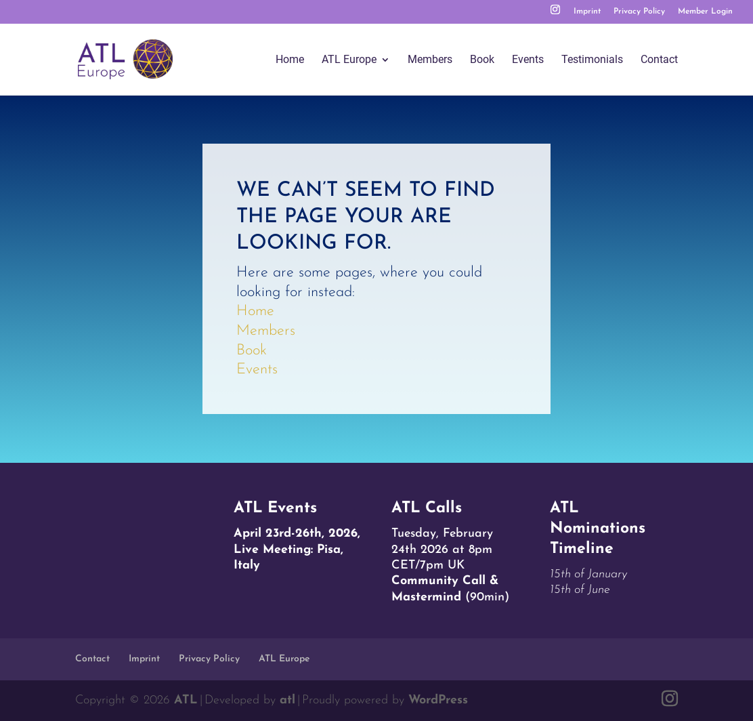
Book (482, 60)
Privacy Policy (639, 11)
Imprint (587, 11)
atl (287, 700)
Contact (659, 60)
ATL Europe (349, 60)
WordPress (438, 700)
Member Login (705, 11)
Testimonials (592, 60)
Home (290, 60)
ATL (186, 700)
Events (528, 60)
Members (430, 60)
